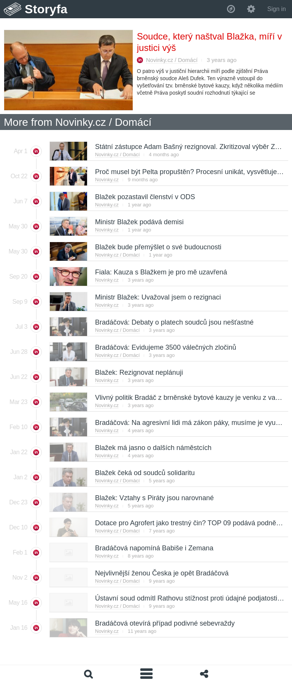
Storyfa (46, 9)
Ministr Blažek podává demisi (139, 222)
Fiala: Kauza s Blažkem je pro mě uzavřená (160, 272)
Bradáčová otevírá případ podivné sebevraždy (164, 623)
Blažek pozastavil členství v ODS (144, 197)
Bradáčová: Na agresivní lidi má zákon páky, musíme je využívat (192, 422)
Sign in (276, 9)
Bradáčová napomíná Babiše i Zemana (154, 548)
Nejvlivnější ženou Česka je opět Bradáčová (161, 573)
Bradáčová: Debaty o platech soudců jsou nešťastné (174, 322)
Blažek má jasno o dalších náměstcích (153, 448)
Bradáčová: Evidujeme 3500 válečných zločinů (165, 347)
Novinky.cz (107, 179)
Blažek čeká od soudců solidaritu (144, 473)
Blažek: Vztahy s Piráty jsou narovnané (154, 498)
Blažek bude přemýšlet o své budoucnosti (158, 247)
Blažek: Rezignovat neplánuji (138, 372)
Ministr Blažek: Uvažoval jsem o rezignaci (157, 297)
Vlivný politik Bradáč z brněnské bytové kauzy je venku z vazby (190, 397)
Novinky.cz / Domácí (172, 60)
